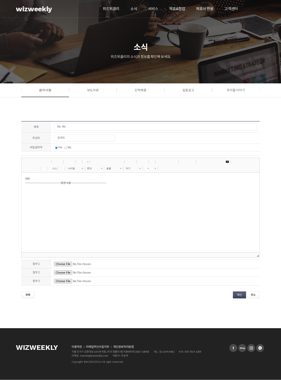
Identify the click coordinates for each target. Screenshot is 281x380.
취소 (253, 295)
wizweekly (34, 9)
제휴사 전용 (204, 9)
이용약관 (77, 347)
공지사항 (45, 90)
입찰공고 (188, 90)
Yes (58, 147)
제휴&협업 (177, 9)
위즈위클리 (111, 9)
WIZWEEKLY (37, 347)
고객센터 (231, 9)
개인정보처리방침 (123, 347)
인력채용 (140, 90)
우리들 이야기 (236, 90)
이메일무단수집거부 (97, 347)
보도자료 (93, 90)
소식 (133, 9)
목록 (27, 295)
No (67, 147)
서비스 (153, 9)
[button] (26, 161)
